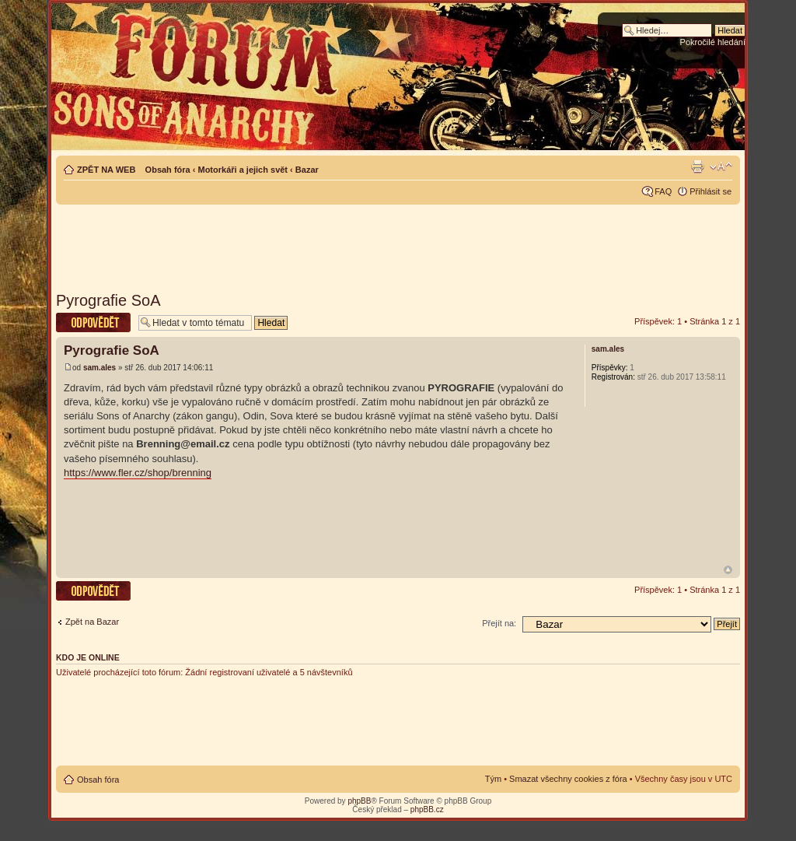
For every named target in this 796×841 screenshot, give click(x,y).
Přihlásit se (710, 191)
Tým (493, 778)
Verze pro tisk (697, 166)
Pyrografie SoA (108, 300)
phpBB (359, 801)
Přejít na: (499, 623)
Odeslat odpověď (93, 322)
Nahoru (728, 570)
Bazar (307, 169)
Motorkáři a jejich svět (242, 169)
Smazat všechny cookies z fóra (568, 778)
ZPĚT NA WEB (106, 169)
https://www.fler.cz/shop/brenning (137, 472)
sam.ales (99, 367)
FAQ (663, 191)
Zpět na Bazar (92, 621)
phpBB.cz (427, 809)
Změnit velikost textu (721, 166)
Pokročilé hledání (712, 42)
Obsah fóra (167, 169)
